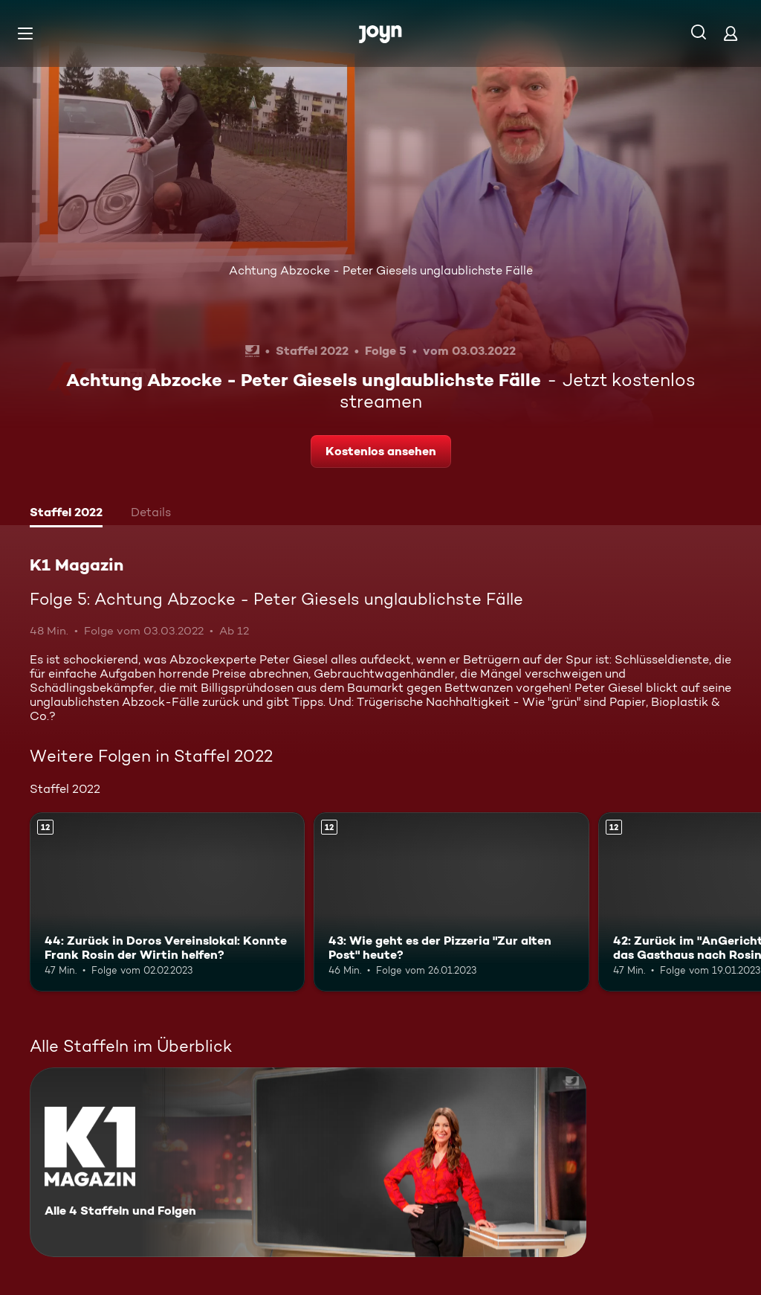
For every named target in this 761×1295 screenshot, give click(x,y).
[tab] (66, 514)
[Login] (730, 33)
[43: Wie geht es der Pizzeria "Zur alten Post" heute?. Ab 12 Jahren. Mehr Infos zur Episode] (451, 902)
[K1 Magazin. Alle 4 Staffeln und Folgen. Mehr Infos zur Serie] (308, 1162)
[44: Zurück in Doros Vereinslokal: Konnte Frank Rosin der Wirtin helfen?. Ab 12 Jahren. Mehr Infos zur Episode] (167, 902)
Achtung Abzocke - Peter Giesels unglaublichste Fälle (381, 270)
